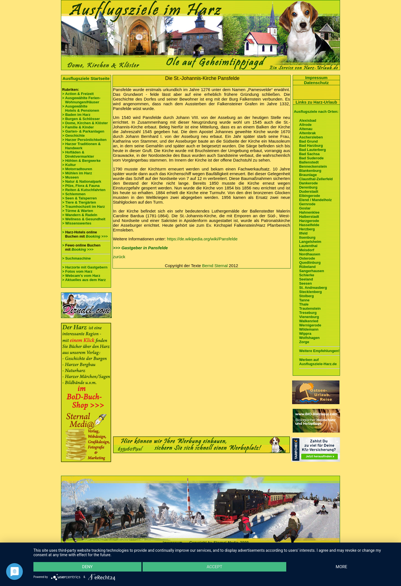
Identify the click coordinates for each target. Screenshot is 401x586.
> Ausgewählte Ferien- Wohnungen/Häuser (81, 100)
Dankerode (308, 183)
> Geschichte (73, 135)
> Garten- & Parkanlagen (83, 131)
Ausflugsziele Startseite (85, 78)
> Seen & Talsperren (79, 198)
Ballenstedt (309, 162)
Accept (214, 566)
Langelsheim (310, 242)
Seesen (305, 283)
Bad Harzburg (311, 145)
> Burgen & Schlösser (81, 119)
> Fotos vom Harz (77, 271)
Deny (87, 566)
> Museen (70, 177)
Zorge (304, 342)
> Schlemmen (73, 194)
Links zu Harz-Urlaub (316, 102)
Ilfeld (303, 233)
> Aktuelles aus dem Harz (84, 280)
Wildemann (308, 329)
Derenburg (308, 187)
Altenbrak (307, 133)
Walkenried (308, 321)
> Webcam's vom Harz (81, 276)
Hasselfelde (309, 225)
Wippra (305, 333)
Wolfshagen (309, 338)
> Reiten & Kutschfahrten (84, 190)
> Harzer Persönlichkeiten (84, 140)
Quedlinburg (310, 262)
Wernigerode (310, 325)
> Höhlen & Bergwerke (81, 160)
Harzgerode (309, 221)
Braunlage (308, 175)
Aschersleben (311, 137)
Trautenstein (310, 308)
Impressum (316, 77)
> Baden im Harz (76, 115)
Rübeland (307, 267)
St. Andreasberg (313, 287)
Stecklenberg (310, 292)
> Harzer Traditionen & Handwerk (81, 146)
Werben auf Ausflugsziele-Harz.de (318, 362)
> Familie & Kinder (78, 127)
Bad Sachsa (309, 154)
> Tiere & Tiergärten (79, 202)
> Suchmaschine (76, 258)
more (341, 566)
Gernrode (307, 204)
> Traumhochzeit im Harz (83, 206)
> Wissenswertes (76, 223)
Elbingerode (309, 196)
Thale (304, 304)
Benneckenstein (313, 166)
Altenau (305, 129)
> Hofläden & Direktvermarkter (78, 154)
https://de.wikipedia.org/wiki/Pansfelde (202, 238)
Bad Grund (308, 141)
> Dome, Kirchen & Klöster (85, 123)
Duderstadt (308, 191)
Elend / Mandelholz (315, 200)
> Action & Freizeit (78, 94)
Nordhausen (309, 254)
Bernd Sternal (215, 265)
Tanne (304, 300)
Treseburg (308, 313)
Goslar (304, 208)
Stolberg (306, 296)
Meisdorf (306, 250)
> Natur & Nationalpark (81, 181)
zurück (119, 256)
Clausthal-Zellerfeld (316, 179)
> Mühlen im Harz (77, 173)
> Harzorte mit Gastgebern (84, 267)
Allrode (305, 125)
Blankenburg (310, 171)
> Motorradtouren (77, 169)
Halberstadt (309, 216)
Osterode (307, 258)
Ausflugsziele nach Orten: (316, 111)
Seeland (306, 279)
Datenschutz (316, 82)
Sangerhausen (311, 271)
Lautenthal (308, 246)
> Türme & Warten (77, 211)
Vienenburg (309, 317)
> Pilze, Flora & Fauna (81, 186)
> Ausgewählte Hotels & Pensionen (80, 108)
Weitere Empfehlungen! (319, 351)
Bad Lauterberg (312, 150)
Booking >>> (96, 236)
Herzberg (307, 229)
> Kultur (69, 165)
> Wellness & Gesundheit (83, 219)
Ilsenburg (307, 237)
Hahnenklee (309, 212)
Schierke (306, 275)
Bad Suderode (311, 158)
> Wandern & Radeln (79, 215)
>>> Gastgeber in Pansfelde (140, 247)
